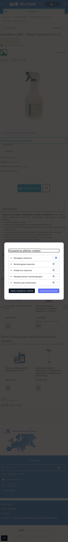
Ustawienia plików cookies (24, 250)
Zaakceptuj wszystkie (48, 290)
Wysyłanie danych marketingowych (28, 276)
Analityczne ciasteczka (23, 270)
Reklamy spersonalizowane (25, 282)
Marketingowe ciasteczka (24, 264)
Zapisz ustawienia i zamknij (22, 290)
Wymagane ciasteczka (23, 258)
